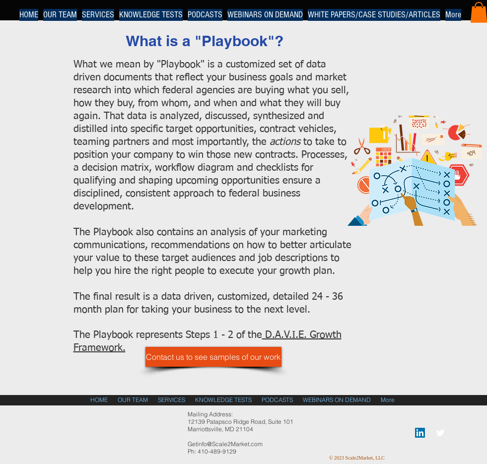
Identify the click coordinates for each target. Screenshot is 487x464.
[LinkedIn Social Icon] (420, 433)
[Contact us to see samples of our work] (213, 357)
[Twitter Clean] (440, 433)
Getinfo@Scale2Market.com (225, 444)
